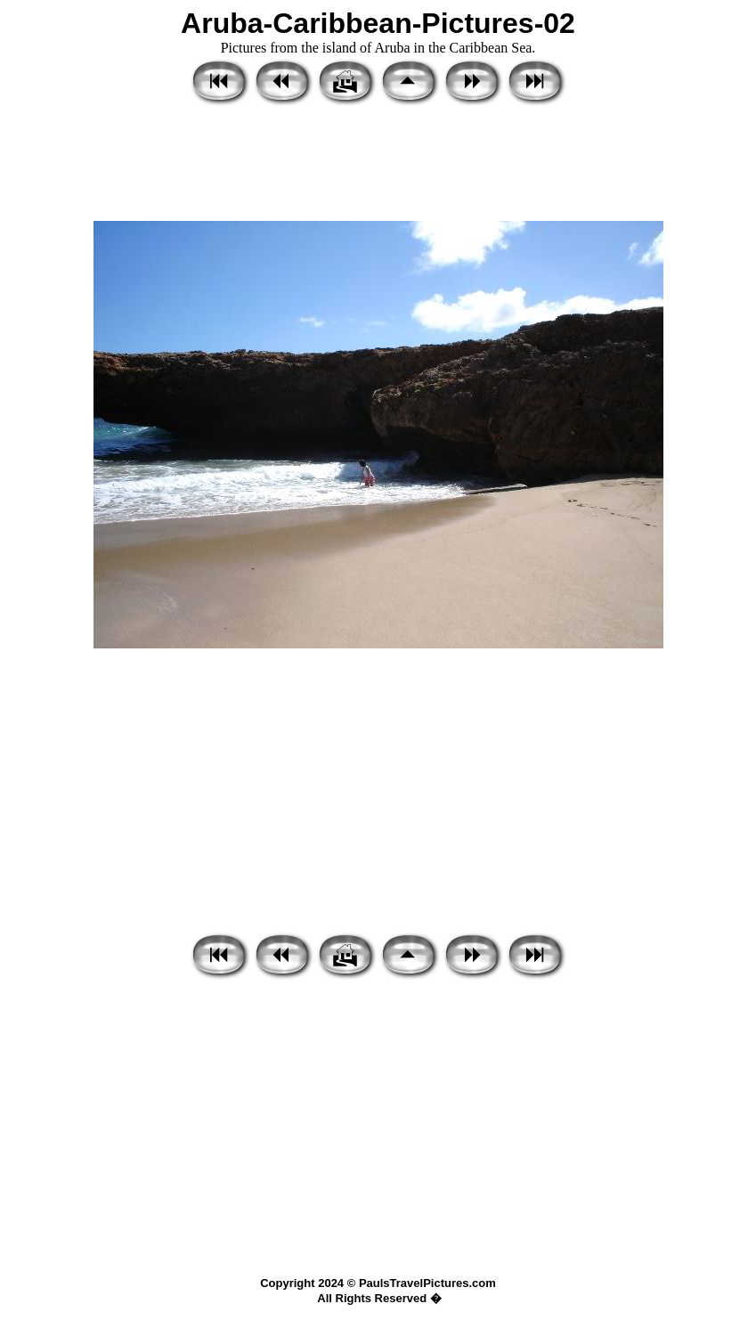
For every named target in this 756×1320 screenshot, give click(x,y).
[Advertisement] (378, 165)
